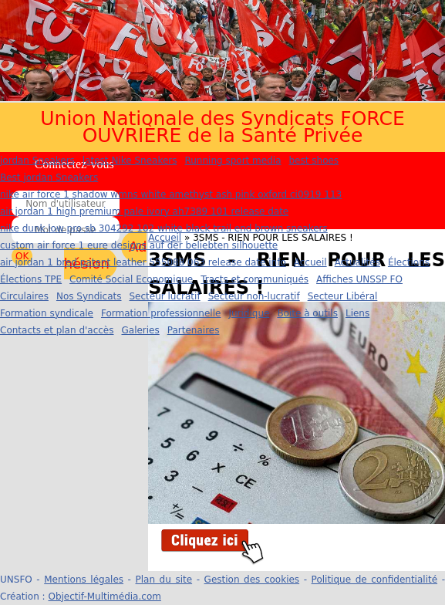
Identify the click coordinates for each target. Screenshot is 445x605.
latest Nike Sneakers (130, 160)
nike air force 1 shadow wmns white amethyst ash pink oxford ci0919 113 (171, 194)
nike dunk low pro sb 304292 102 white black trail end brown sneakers (164, 228)
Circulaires (24, 296)
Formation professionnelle (161, 313)
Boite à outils (307, 313)
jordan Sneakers (37, 160)
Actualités (357, 262)
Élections (409, 262)
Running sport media (232, 160)
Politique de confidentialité (374, 579)
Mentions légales (83, 579)
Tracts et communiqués (254, 279)
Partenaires (193, 330)
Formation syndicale (46, 313)
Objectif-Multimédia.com (104, 596)
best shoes (314, 160)
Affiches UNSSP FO (359, 279)
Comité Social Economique (131, 279)
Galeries (140, 330)
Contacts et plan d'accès (56, 330)
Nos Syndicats (89, 296)
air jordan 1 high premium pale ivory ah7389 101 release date (144, 211)
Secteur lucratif (165, 296)
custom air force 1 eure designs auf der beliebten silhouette (139, 245)
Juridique (248, 313)
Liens (357, 313)
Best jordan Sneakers (49, 177)
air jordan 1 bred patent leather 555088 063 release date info (143, 262)
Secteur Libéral (343, 296)
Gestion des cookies (252, 579)
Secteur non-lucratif (254, 296)
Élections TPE (31, 279)
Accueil (310, 262)
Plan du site (164, 579)
